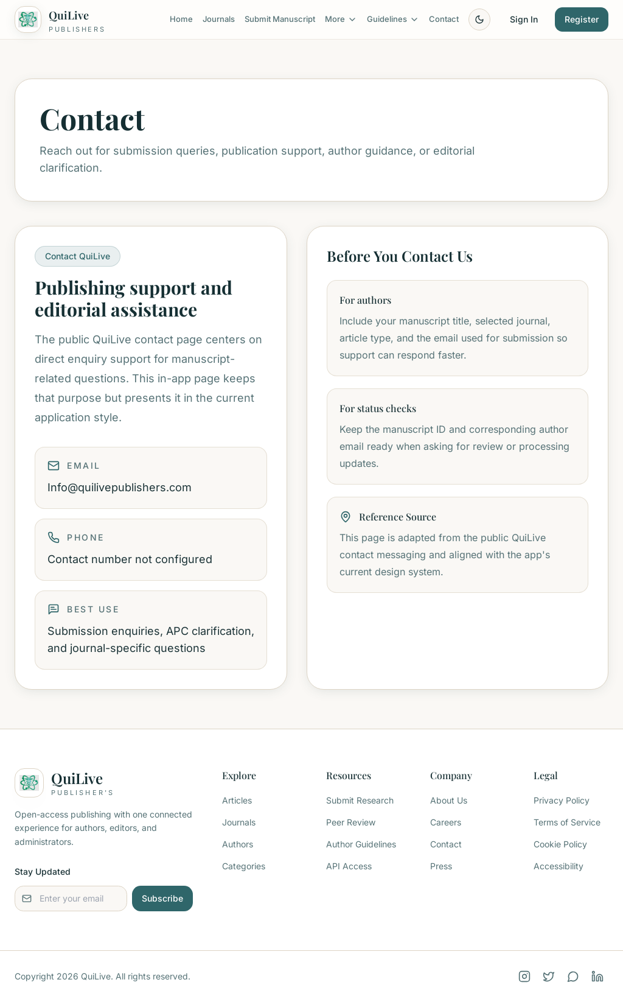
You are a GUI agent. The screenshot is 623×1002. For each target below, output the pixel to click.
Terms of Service (567, 822)
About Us (448, 800)
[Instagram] (524, 976)
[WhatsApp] (573, 976)
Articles (237, 800)
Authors (237, 844)
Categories (243, 866)
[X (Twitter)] (549, 976)
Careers (445, 822)
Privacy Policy (562, 800)
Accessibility (558, 866)
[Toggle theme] (479, 19)
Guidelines (393, 19)
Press (441, 866)
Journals (219, 19)
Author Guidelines (361, 844)
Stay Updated (43, 871)
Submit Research (360, 800)
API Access (349, 866)
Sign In (524, 19)
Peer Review (350, 822)
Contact (444, 19)
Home (181, 19)
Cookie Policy (560, 844)
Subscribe (162, 898)
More (341, 19)
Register (582, 19)
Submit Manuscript (280, 19)
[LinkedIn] (597, 976)
